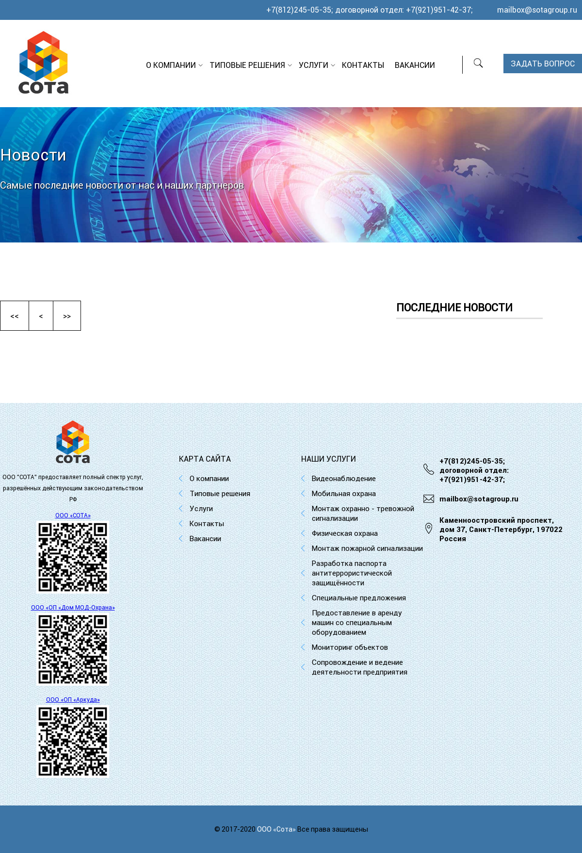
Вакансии (415, 65)
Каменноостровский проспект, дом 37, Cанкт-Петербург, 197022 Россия (501, 529)
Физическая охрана (345, 533)
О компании (171, 65)
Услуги (313, 65)
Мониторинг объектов (350, 647)
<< (14, 316)
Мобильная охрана (344, 493)
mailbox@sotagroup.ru (537, 10)
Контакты (363, 65)
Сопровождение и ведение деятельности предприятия (359, 667)
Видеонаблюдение (344, 478)
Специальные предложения (359, 597)
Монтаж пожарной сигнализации (367, 548)
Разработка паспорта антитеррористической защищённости (352, 573)
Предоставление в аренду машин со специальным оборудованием (357, 622)
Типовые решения (247, 65)
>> (67, 316)
